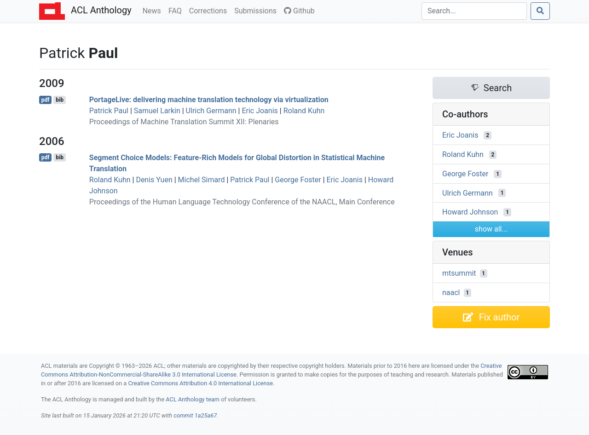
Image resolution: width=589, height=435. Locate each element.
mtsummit (459, 273)
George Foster (298, 179)
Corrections (210, 10)
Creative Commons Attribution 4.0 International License (200, 383)
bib (60, 100)
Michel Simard (201, 179)
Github (299, 10)
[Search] (474, 11)
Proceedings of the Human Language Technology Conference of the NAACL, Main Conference (242, 201)
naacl (451, 292)
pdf (45, 100)
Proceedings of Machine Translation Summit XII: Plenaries (184, 121)
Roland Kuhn (304, 110)
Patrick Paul (108, 110)
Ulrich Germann (211, 110)
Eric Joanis (259, 110)
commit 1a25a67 (195, 415)
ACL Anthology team (192, 399)
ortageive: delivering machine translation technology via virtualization (209, 99)
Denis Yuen (154, 179)
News (154, 10)
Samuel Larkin (157, 110)
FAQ (176, 10)
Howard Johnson (470, 212)
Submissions (257, 10)
